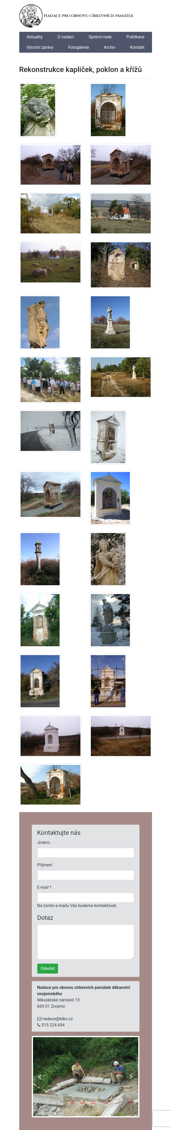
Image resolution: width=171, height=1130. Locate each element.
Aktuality (35, 36)
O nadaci (66, 36)
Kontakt (137, 47)
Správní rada (99, 36)
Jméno (43, 842)
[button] (40, 1076)
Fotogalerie (78, 47)
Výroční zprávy (40, 47)
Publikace (135, 36)
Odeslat (48, 968)
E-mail (44, 887)
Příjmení (45, 864)
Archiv (110, 47)
